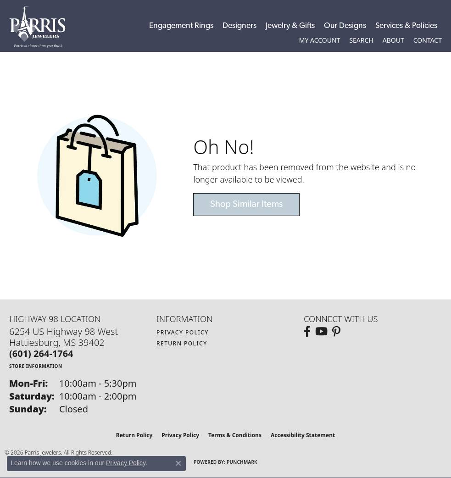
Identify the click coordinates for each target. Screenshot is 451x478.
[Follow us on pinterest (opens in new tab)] (336, 331)
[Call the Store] (41, 353)
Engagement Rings (181, 26)
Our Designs (345, 26)
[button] (319, 40)
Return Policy (181, 343)
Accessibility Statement (303, 435)
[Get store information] (35, 366)
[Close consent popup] (178, 463)
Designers (239, 26)
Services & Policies (406, 26)
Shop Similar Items (246, 204)
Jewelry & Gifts (290, 26)
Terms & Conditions (235, 435)
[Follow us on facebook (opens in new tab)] (307, 331)
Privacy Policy (182, 332)
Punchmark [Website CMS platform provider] (242, 462)
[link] (427, 40)
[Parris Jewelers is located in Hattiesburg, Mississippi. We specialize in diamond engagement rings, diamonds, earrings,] (42, 27)
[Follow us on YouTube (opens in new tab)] (321, 331)
